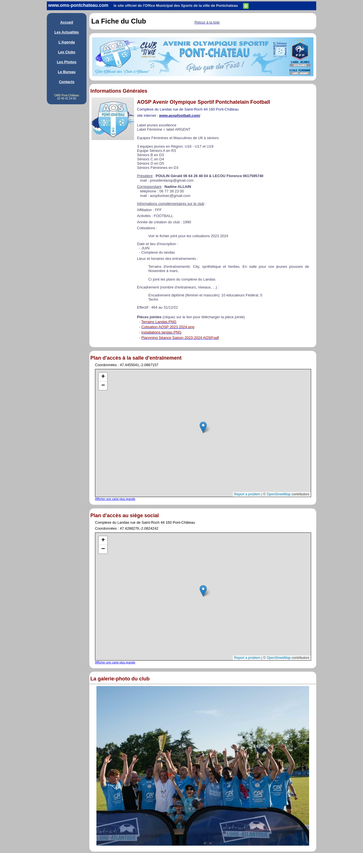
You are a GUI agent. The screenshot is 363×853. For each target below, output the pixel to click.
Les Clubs (66, 52)
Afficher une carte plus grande (115, 498)
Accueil (66, 22)
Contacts (67, 82)
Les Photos (67, 62)
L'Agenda (66, 42)
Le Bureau (67, 72)
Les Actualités (66, 32)
